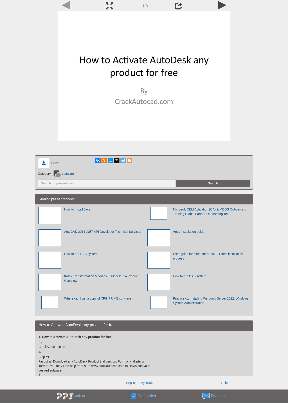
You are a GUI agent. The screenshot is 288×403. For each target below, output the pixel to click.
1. (39, 337)
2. (39, 352)
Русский (147, 383)
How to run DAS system (81, 254)
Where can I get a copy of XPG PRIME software (97, 298)
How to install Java (77, 209)
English (131, 383)
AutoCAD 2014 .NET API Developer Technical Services (102, 231)
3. (39, 375)
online (80, 395)
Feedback (219, 396)
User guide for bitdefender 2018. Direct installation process (208, 256)
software (64, 173)
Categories (147, 396)
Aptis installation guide (188, 231)
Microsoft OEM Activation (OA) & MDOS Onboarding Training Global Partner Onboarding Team (209, 212)
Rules (225, 383)
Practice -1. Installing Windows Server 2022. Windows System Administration (210, 301)
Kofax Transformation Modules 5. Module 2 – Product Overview (101, 278)
